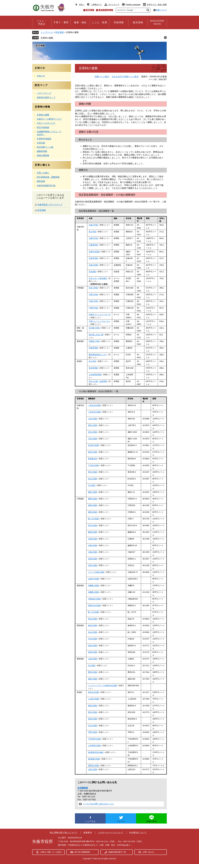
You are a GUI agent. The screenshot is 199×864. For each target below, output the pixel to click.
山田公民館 (92, 769)
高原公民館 (92, 719)
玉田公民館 (92, 565)
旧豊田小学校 (94, 341)
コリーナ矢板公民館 (96, 572)
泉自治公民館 (93, 692)
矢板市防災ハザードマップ (49, 205)
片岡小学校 (93, 295)
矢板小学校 (93, 225)
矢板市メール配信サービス (49, 119)
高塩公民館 (92, 619)
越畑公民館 (92, 532)
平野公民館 (92, 732)
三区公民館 (92, 419)
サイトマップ (113, 5)
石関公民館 (92, 559)
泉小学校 (92, 361)
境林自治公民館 (94, 605)
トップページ (47, 32)
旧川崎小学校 (94, 328)
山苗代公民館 (93, 579)
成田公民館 (92, 679)
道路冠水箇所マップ (46, 97)
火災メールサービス (46, 123)
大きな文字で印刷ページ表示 (125, 76)
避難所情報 (42, 151)
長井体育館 (93, 368)
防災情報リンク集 (45, 147)
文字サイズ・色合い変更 (157, 5)
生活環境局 (83, 788)
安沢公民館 (92, 525)
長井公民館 (92, 712)
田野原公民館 (93, 766)
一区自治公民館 (94, 405)
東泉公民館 (92, 706)
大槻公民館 (92, 552)
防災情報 (90, 10)
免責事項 (87, 832)
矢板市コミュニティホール (99, 315)
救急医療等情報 (106, 10)
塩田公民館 (92, 646)
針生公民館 (92, 479)
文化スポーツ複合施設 (98, 278)
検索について (161, 10)
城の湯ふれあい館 (96, 335)
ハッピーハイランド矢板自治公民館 (102, 685)
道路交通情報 (43, 155)
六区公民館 (92, 439)
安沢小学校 (93, 288)
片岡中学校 (93, 308)
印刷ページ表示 (102, 76)
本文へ (81, 5)
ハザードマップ (44, 93)
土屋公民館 (92, 659)
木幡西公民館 (93, 592)
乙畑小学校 (93, 301)
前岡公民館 (92, 505)
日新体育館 (93, 348)
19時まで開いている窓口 (51, 852)
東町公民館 (92, 492)
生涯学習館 (93, 258)
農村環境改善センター (98, 355)
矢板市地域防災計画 (46, 185)
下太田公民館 (93, 465)
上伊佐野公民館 (94, 746)
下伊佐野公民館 (94, 739)
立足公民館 (92, 726)
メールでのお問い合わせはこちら (98, 804)
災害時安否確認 (44, 139)
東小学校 (92, 232)
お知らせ (41, 76)
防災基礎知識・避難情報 (48, 177)
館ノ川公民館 (93, 612)
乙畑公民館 (92, 539)
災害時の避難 (47, 38)
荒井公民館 (92, 472)
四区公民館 (92, 425)
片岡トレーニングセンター (99, 321)
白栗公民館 (92, 545)
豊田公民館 (92, 672)
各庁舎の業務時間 (82, 852)
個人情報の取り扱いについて (64, 832)
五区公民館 (92, 432)
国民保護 (41, 181)
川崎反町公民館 (94, 599)
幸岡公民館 (92, 652)
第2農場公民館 (94, 759)
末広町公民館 (93, 445)
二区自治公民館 (94, 412)
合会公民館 (92, 632)
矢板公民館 (93, 265)
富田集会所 (92, 459)
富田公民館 (92, 452)
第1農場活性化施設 (96, 752)
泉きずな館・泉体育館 (98, 381)
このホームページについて (110, 832)
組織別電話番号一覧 (117, 852)
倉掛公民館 (92, 625)
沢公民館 (91, 666)
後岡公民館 (92, 512)
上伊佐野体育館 (95, 375)
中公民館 (91, 485)
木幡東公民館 (93, 585)
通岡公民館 (92, 499)
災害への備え (43, 173)
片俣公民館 (92, 639)
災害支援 (41, 143)
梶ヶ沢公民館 (93, 519)
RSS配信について (138, 832)
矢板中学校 (93, 238)
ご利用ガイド (96, 5)
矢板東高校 (93, 245)
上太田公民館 (93, 699)
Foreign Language (133, 5)
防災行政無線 (43, 127)
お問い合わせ (148, 852)
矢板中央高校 (94, 252)
